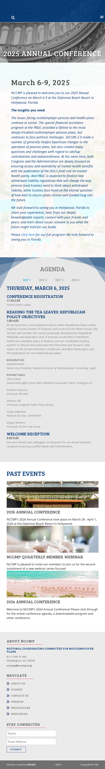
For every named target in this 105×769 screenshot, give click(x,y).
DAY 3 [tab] (59, 280)
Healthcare (20, 707)
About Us (18, 683)
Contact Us (19, 695)
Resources (19, 714)
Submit (16, 749)
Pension (17, 701)
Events (16, 689)
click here (28, 234)
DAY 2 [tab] (43, 280)
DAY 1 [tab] (27, 280)
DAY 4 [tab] (75, 280)
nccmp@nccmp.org (19, 665)
